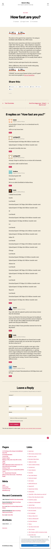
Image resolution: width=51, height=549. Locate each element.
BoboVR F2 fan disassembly (16, 499)
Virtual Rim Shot (32, 534)
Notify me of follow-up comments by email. (18, 418)
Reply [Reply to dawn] (10, 132)
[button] (48, 536)
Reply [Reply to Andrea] (10, 185)
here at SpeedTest (29, 75)
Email (27, 406)
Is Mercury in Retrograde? (34, 502)
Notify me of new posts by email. (16, 420)
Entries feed (5, 487)
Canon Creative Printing (33, 464)
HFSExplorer (31, 491)
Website (10, 412)
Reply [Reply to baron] (10, 330)
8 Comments (34, 21)
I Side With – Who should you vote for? (37, 494)
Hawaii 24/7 (31, 486)
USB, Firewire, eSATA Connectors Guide (37, 532)
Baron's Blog (25, 3)
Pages (3, 463)
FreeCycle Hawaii (32, 478)
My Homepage (31, 513)
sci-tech (25, 12)
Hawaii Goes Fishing (33, 488)
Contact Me (5, 456)
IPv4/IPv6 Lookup (32, 499)
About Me (4, 452)
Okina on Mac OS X (33, 515)
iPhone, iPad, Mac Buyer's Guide (36, 497)
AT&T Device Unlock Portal (34, 453)
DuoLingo (30, 472)
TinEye (30, 524)
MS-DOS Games (32, 510)
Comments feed (6, 488)
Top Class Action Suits (33, 526)
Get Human (31, 480)
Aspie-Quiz (31, 451)
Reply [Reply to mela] (10, 362)
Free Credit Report (32, 475)
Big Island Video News (33, 459)
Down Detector (32, 470)
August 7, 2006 (25, 21)
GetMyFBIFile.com (32, 483)
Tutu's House (31, 529)
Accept (35, 545)
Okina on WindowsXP (33, 518)
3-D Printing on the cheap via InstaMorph (12, 451)
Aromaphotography (7, 454)
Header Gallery (6, 458)
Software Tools (6, 468)
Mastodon (4, 528)
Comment (11, 395)
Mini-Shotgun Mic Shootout (34, 507)
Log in (3, 485)
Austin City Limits (32, 456)
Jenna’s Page (31, 505)
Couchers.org (31, 467)
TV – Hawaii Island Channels (9, 473)
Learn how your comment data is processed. (31, 428)
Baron (17, 21)
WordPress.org (6, 490)
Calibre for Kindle (32, 461)
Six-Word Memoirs (32, 521)
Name (10, 406)
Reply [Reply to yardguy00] (10, 151)
